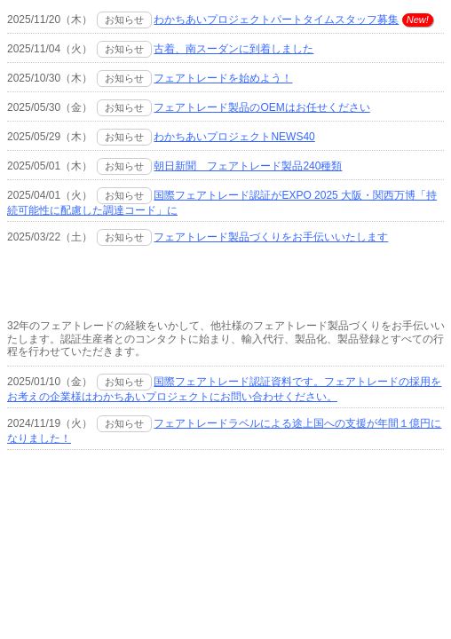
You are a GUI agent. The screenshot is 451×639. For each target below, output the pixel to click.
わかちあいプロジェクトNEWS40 (234, 136)
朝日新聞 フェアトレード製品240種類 (248, 166)
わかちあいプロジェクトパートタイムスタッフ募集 (276, 19)
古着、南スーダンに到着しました (233, 49)
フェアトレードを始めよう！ (223, 78)
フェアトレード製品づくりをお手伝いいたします (271, 237)
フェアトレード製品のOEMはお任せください (261, 107)
